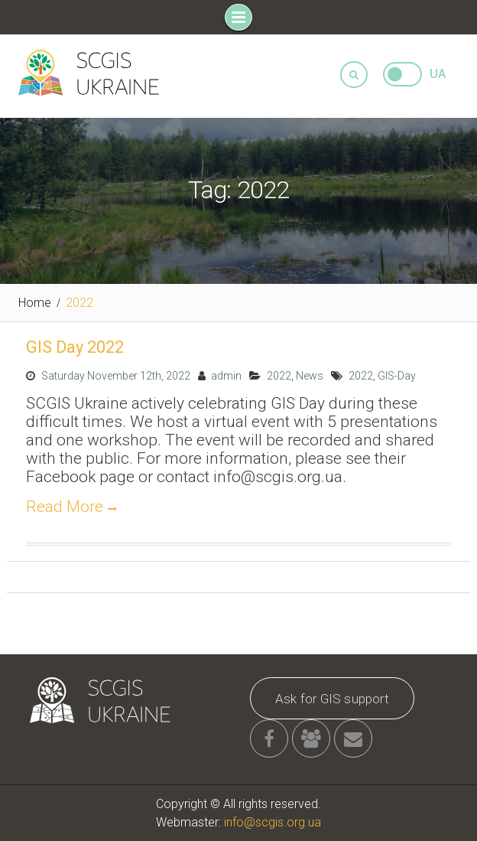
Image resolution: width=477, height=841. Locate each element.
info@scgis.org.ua (272, 822)
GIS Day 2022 (75, 347)
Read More (64, 506)
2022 (279, 376)
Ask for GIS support (332, 698)
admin (226, 376)
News (309, 376)
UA (438, 74)
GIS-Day (397, 376)
